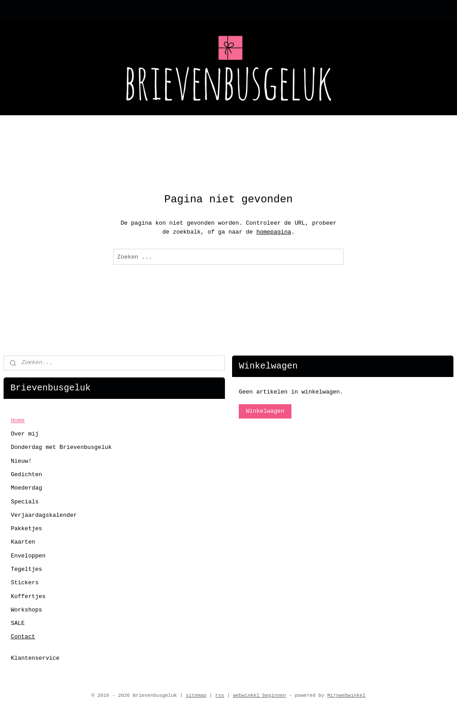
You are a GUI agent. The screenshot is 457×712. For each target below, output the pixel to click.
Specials (24, 501)
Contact (23, 636)
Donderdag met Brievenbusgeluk (61, 447)
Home (18, 420)
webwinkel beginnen (259, 695)
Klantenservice (35, 658)
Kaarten (23, 542)
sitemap (196, 695)
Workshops (26, 610)
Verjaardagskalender (44, 515)
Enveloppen (28, 556)
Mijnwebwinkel (346, 695)
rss (219, 695)
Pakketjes (26, 528)
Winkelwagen (265, 411)
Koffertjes (28, 596)
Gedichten (26, 474)
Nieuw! (21, 461)
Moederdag (26, 488)
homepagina (273, 232)
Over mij (24, 434)
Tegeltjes (26, 569)
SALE (18, 623)
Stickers (24, 582)
